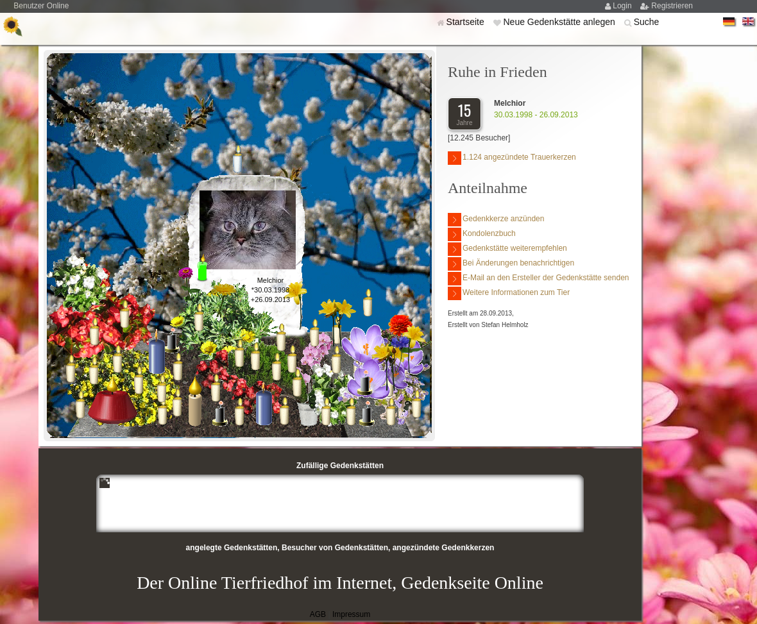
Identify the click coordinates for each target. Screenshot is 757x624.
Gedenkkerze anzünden (496, 219)
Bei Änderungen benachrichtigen (511, 264)
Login (623, 5)
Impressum (351, 614)
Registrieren (672, 5)
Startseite (467, 22)
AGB (318, 614)
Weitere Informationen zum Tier (509, 293)
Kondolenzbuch (482, 234)
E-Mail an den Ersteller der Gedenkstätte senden (538, 278)
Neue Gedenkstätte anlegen (560, 22)
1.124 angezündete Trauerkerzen (512, 158)
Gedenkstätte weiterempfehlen (507, 249)
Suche (646, 22)
